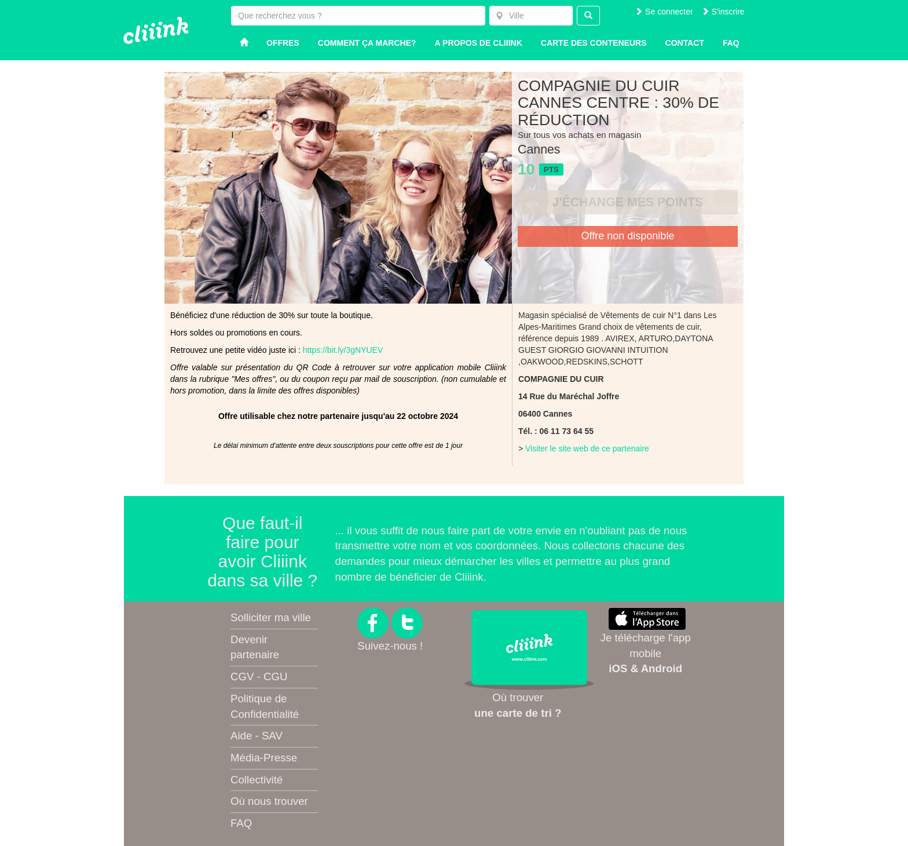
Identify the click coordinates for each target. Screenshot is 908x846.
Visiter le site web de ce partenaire (587, 448)
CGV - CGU (258, 676)
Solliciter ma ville (270, 617)
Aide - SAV (256, 736)
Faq (731, 43)
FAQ (241, 823)
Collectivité (256, 780)
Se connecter (664, 11)
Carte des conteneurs (594, 43)
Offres (282, 43)
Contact (684, 43)
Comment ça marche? (367, 43)
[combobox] (531, 15)
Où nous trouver (269, 801)
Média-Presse (263, 758)
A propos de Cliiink (478, 43)
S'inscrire (723, 11)
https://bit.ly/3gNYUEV (343, 350)
